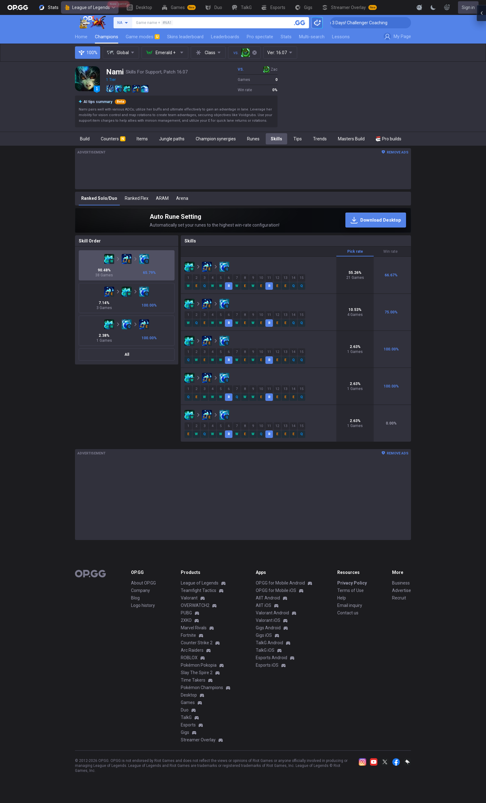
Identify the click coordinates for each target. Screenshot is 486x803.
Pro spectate (260, 37)
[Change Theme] (433, 7)
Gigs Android (268, 627)
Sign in (468, 7)
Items (142, 138)
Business (401, 582)
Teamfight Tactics (198, 590)
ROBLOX (189, 657)
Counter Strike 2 (197, 642)
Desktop (189, 695)
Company (140, 590)
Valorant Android (272, 612)
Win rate (390, 251)
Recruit (399, 597)
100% (87, 52)
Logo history (143, 605)
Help (341, 597)
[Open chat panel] (481, 112)
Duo (185, 709)
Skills (276, 138)
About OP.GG (143, 582)
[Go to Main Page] (17, 7)
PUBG (186, 612)
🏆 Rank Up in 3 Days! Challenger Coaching (369, 22)
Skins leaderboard (185, 37)
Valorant (189, 597)
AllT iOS (263, 605)
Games (188, 702)
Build (85, 138)
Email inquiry (349, 605)
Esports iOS (267, 665)
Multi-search (312, 37)
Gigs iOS (264, 635)
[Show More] (419, 7)
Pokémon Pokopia (199, 665)
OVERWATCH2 (195, 605)
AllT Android (268, 597)
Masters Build (351, 138)
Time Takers (193, 680)
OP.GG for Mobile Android (280, 582)
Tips (297, 138)
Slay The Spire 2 (197, 672)
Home (81, 37)
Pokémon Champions (202, 687)
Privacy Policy (352, 582)
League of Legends (89, 7)
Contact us (347, 612)
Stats (286, 37)
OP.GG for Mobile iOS (276, 590)
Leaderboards (225, 37)
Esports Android (271, 657)
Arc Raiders (192, 650)
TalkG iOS (265, 650)
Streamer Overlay (198, 739)
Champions (106, 37)
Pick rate (355, 251)
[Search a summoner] (299, 22)
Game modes (143, 37)
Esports (188, 724)
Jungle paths (172, 138)
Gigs (185, 732)
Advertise (401, 590)
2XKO (186, 620)
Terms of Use (350, 590)
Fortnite (188, 635)
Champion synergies (216, 138)
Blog (135, 597)
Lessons (341, 37)
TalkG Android (269, 642)
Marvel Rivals (194, 627)
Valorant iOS (268, 620)
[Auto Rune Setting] (243, 220)
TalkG (186, 717)
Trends (320, 138)
